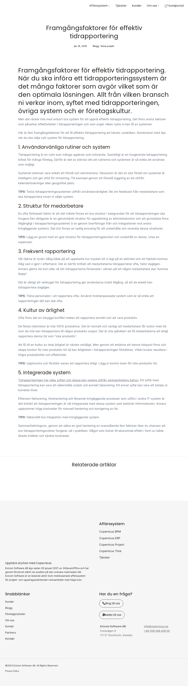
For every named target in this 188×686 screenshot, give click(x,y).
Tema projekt (107, 46)
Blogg (96, 46)
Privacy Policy (12, 671)
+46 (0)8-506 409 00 (157, 631)
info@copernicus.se (156, 626)
